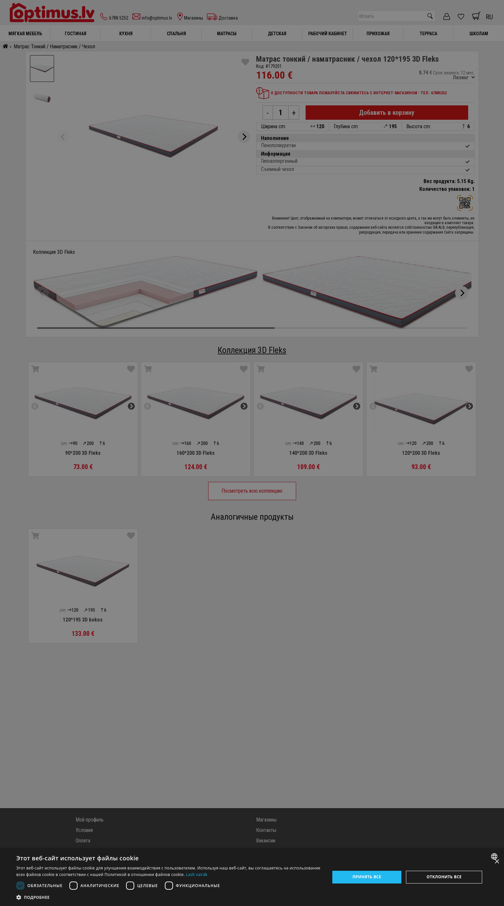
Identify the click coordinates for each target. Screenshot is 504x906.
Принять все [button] (367, 877)
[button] (168, 897)
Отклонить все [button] (443, 877)
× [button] (496, 861)
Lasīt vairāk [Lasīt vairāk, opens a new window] (196, 874)
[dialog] (252, 877)
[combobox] (495, 856)
